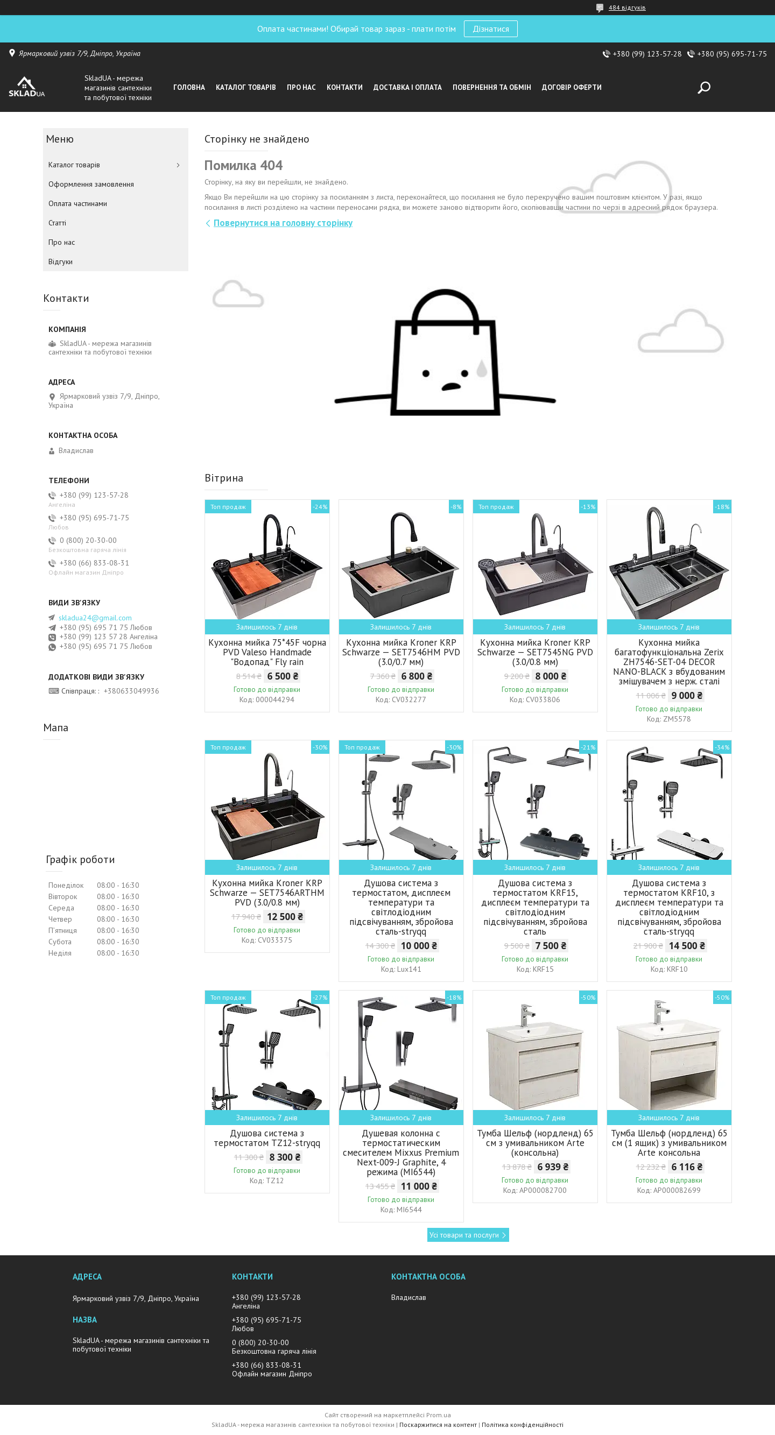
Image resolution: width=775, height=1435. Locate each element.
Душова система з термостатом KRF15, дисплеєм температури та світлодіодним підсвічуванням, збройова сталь (535, 907)
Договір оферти (572, 87)
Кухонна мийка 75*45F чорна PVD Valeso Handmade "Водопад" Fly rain (267, 652)
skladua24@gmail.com (95, 617)
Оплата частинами (77, 203)
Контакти (345, 87)
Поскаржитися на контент (438, 1424)
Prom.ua (438, 1415)
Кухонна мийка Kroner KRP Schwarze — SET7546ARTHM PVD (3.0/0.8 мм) (267, 892)
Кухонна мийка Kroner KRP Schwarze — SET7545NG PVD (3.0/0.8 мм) (535, 652)
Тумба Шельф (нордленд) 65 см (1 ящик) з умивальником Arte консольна (669, 1142)
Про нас (301, 87)
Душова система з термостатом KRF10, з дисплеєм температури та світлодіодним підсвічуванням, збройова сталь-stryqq (669, 907)
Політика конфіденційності (522, 1424)
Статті (57, 223)
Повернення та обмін (492, 87)
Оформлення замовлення (91, 184)
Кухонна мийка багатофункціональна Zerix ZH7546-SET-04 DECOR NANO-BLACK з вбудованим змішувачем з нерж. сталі (669, 662)
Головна (189, 87)
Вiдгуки (60, 261)
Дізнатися (491, 28)
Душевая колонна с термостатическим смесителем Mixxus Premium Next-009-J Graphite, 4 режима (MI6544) (401, 1152)
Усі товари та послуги (464, 1235)
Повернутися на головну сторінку (283, 223)
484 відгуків (627, 7)
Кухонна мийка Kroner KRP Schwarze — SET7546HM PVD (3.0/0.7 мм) (401, 652)
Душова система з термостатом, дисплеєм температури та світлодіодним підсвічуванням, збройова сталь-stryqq (401, 907)
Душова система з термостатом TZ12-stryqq (267, 1138)
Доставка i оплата (408, 87)
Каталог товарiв (246, 87)
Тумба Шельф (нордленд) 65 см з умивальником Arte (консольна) (535, 1142)
